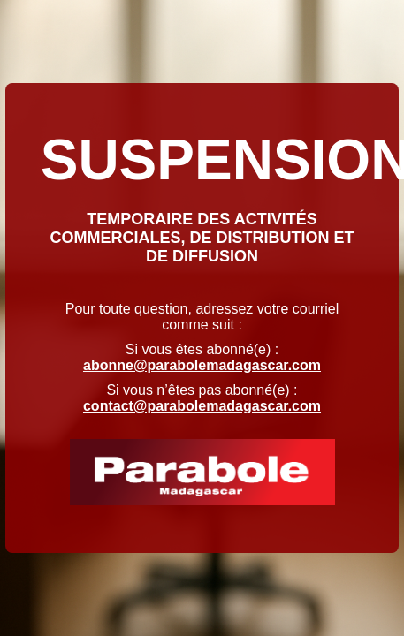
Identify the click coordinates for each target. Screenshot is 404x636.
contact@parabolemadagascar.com (202, 405)
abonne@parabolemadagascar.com (202, 365)
